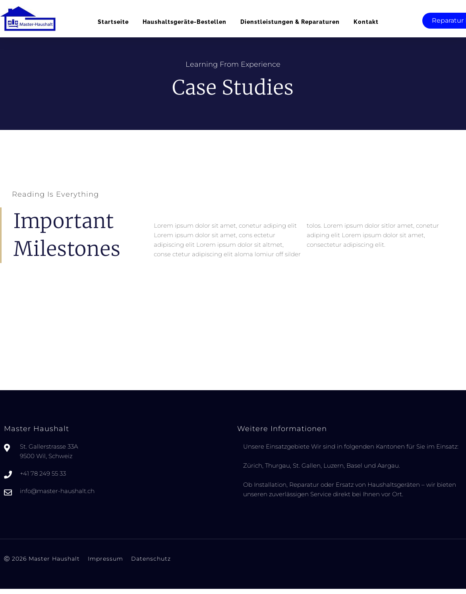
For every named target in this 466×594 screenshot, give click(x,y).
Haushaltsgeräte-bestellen (184, 22)
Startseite (113, 22)
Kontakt (366, 22)
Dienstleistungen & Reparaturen (290, 22)
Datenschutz (151, 565)
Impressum (105, 565)
